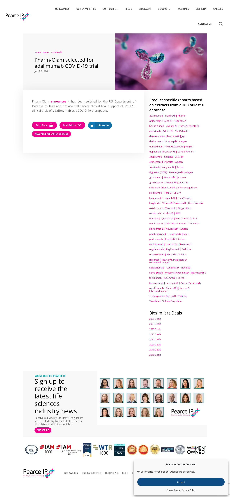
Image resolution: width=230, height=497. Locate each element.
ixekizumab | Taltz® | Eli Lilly (165, 192)
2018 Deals (155, 354)
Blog (129, 8)
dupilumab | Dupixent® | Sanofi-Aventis (171, 151)
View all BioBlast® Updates (51, 133)
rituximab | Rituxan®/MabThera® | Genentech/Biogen (168, 261)
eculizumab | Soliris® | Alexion (166, 156)
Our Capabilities (86, 8)
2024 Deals (155, 323)
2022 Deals (155, 334)
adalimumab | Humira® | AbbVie (167, 115)
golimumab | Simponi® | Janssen (167, 177)
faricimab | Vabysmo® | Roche (166, 167)
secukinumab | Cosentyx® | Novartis (169, 267)
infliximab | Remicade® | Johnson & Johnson (173, 187)
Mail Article (72, 125)
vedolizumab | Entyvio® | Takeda (168, 296)
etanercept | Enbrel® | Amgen (166, 161)
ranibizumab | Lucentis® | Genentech (170, 244)
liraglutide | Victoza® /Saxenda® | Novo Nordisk (176, 203)
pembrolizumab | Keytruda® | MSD (168, 234)
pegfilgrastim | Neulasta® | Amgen (168, 228)
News (46, 52)
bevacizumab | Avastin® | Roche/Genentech (174, 125)
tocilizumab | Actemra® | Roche (166, 277)
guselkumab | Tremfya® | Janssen (168, 182)
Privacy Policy (189, 490)
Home (37, 52)
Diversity (201, 8)
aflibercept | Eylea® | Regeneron (167, 120)
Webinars (183, 8)
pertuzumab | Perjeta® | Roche (166, 239)
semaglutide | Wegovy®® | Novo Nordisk (177, 272)
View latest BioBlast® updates (165, 301)
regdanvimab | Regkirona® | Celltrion (170, 249)
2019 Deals (155, 349)
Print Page (44, 125)
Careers (218, 8)
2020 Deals (155, 344)
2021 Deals (155, 339)
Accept (181, 482)
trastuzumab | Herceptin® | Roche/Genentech (175, 283)
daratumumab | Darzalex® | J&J (166, 136)
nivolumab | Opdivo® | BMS (164, 213)
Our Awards (62, 8)
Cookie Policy (173, 490)
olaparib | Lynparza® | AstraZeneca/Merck (173, 218)
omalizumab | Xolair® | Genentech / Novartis (174, 223)
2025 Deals (155, 318)
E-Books (162, 8)
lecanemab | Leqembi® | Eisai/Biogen (170, 198)
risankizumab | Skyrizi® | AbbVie (167, 254)
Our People (109, 8)
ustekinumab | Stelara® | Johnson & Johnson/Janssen (169, 289)
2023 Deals (155, 329)
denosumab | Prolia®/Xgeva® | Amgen (171, 146)
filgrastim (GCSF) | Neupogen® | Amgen (171, 172)
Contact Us (205, 23)
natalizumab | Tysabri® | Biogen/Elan (170, 208)
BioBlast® (145, 8)
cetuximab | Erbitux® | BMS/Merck (168, 131)
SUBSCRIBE (43, 430)
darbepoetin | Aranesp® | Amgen (168, 141)
